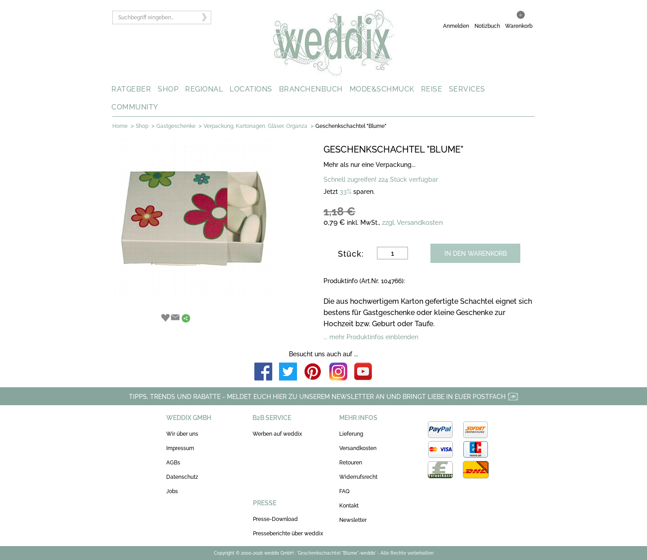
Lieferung (351, 434)
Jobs (172, 491)
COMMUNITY (134, 107)
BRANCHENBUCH (311, 89)
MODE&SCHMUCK (382, 89)
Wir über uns (182, 434)
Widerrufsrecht (358, 477)
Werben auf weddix (277, 434)
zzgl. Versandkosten (412, 223)
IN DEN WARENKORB (475, 253)
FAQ (344, 491)
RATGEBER (131, 89)
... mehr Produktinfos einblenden (371, 337)
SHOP (168, 89)
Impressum (180, 448)
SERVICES (467, 89)
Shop (142, 126)
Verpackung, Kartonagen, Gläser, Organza (255, 126)
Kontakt (349, 506)
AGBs (173, 462)
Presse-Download (275, 519)
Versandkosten (358, 448)
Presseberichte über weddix (288, 533)
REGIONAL (204, 89)
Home (120, 126)
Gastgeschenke (175, 126)
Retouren (350, 462)
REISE (432, 89)
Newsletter (353, 520)
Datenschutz (182, 477)
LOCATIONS (251, 89)
